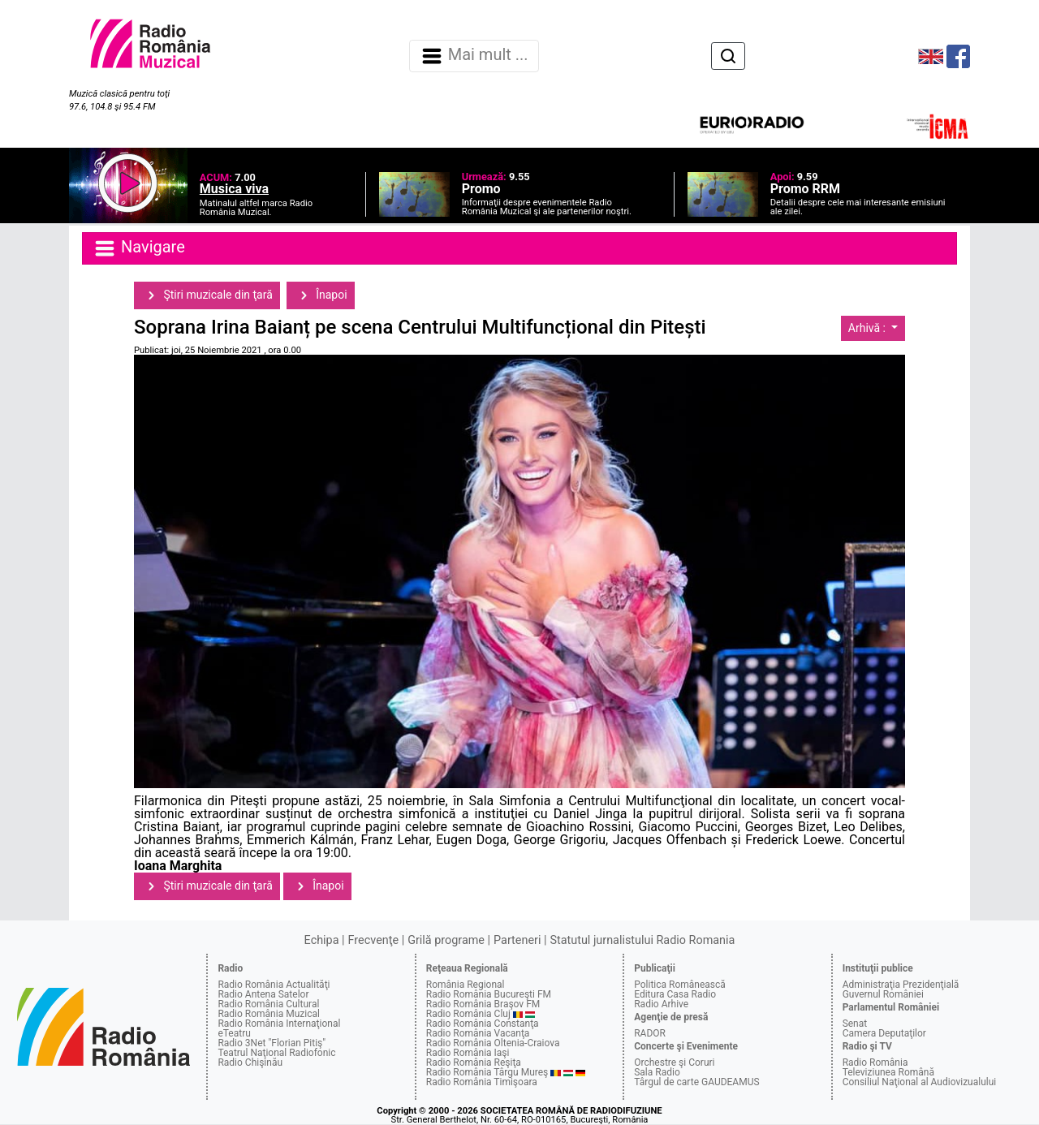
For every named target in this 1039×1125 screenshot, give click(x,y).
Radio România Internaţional (279, 1023)
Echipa (321, 940)
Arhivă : (868, 327)
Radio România (875, 1062)
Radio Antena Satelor (263, 994)
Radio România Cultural (268, 1004)
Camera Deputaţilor (884, 1033)
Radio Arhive (661, 1004)
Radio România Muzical (268, 1013)
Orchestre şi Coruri (674, 1062)
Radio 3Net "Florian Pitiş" (271, 1043)
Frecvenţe (373, 940)
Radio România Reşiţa (473, 1062)
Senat (855, 1023)
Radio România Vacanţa (478, 1033)
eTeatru (234, 1033)
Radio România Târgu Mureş (487, 1072)
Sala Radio (657, 1072)
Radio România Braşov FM (483, 1004)
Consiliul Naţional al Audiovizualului (920, 1082)
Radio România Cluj (468, 1013)
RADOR (650, 1033)
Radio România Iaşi (468, 1052)
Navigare (139, 248)
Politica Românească (680, 984)
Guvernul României (883, 994)
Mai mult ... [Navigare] (474, 56)
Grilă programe (446, 940)
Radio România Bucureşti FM (488, 994)
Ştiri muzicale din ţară (207, 295)
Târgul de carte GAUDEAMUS (696, 1082)
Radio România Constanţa (482, 1023)
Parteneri (517, 940)
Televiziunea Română (888, 1072)
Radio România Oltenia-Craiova (493, 1043)
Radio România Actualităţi (274, 984)
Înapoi (320, 295)
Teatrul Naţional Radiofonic (276, 1052)
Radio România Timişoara (481, 1082)
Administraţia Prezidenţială (901, 984)
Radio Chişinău (250, 1062)
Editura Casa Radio (675, 994)
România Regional (465, 984)
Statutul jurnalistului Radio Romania (642, 940)
